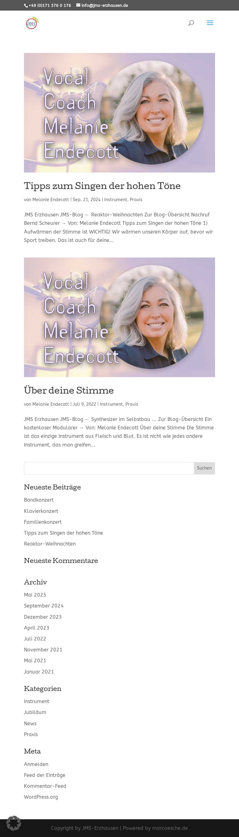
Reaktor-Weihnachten (50, 544)
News (30, 723)
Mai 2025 (35, 595)
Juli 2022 (35, 639)
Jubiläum (35, 712)
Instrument (115, 199)
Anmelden (36, 764)
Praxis (136, 199)
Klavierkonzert (41, 511)
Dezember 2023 (43, 617)
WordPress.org (41, 797)
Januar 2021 (39, 672)
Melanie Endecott (50, 199)
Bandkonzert (39, 500)
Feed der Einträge (44, 775)
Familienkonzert (43, 522)
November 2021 (43, 650)
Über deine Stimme (69, 392)
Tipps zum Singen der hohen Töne (102, 187)
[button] (13, 823)
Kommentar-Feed (45, 786)
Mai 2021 (35, 661)
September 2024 (44, 606)
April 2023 (36, 628)
